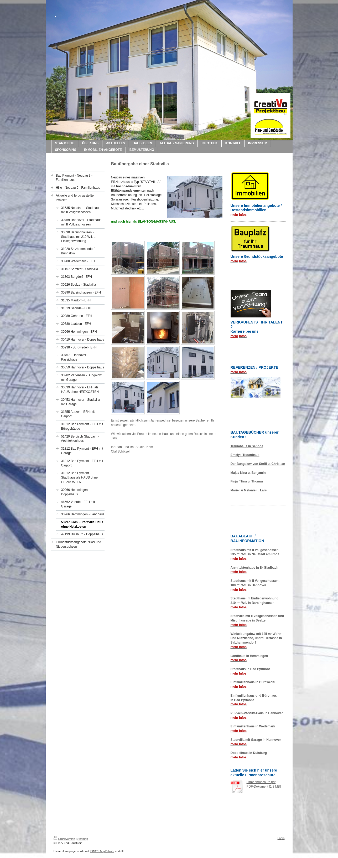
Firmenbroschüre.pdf (261, 782)
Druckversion (64, 838)
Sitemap (82, 838)
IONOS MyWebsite (102, 851)
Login (281, 838)
